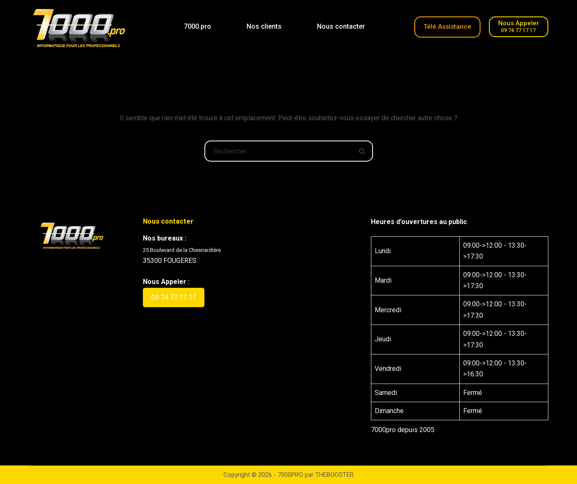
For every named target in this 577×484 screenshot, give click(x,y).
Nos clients (264, 26)
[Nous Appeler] (518, 26)
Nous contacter (341, 26)
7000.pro (197, 26)
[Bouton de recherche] (362, 151)
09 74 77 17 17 (173, 297)
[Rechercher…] (278, 151)
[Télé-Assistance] (447, 27)
